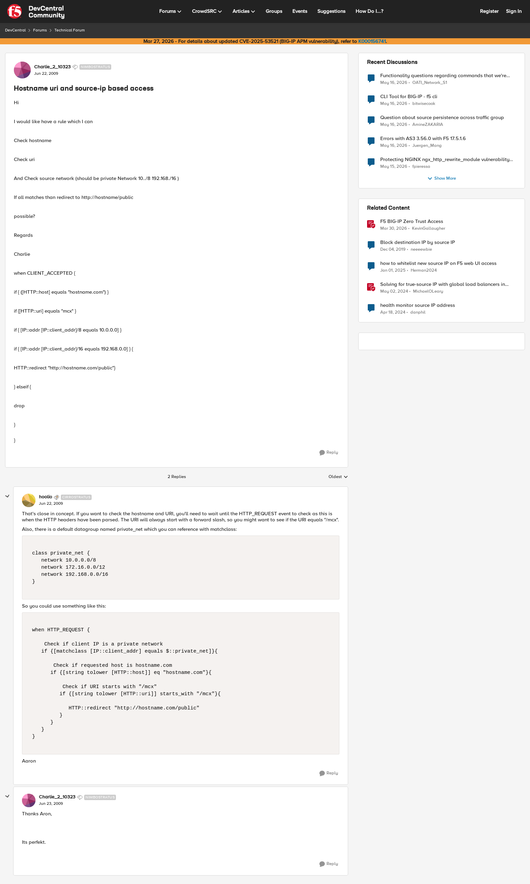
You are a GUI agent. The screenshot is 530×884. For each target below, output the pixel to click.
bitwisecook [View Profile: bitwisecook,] (423, 103)
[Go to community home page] (36, 11)
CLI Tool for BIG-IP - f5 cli (408, 96)
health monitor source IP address (417, 305)
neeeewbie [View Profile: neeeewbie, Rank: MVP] (421, 249)
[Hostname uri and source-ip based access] (51, 503)
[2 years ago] (394, 291)
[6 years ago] (393, 249)
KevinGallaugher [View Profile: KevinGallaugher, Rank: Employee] (428, 228)
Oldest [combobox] (338, 477)
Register (489, 11)
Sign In (514, 11)
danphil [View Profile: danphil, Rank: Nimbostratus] (418, 312)
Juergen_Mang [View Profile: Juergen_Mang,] (427, 145)
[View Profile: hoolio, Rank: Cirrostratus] (28, 500)
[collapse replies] (7, 496)
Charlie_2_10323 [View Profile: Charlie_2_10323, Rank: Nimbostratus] (52, 67)
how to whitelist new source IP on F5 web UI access (438, 263)
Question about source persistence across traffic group (442, 117)
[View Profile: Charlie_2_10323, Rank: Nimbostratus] (22, 70)
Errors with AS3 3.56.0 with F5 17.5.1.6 (423, 138)
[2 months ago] (393, 82)
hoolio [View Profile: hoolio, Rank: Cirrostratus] (45, 497)
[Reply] (328, 452)
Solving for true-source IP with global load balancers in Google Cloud (442, 284)
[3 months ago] (393, 228)
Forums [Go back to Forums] (40, 30)
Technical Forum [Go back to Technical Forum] (69, 30)
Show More (441, 178)
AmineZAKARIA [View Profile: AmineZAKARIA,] (427, 124)
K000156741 (372, 41)
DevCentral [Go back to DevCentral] (15, 30)
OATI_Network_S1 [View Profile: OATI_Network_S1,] (429, 82)
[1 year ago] (393, 270)
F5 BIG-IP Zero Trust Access (411, 221)
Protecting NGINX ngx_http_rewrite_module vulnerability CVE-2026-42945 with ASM (444, 159)
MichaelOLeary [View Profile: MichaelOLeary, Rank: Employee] (428, 291)
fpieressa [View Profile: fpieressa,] (421, 166)
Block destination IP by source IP (417, 242)
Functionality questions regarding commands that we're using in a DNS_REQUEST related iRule (443, 75)
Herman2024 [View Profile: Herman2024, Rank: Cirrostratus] (424, 270)
